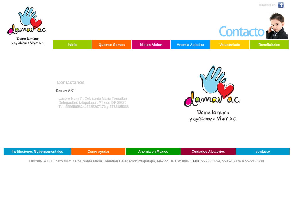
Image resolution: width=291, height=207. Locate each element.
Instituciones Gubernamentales (37, 152)
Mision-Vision (151, 45)
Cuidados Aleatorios (208, 152)
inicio (72, 45)
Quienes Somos (112, 45)
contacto (263, 152)
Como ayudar (99, 152)
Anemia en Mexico (153, 152)
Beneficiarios (269, 45)
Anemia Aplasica (190, 45)
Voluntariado (230, 45)
